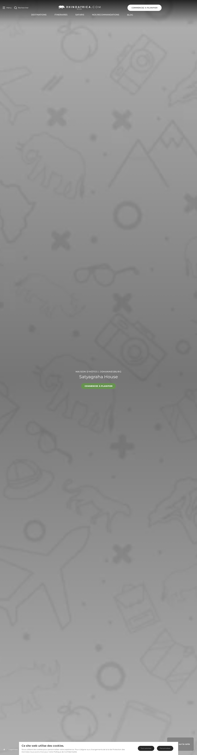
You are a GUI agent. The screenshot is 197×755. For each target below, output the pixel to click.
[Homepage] (4, 749)
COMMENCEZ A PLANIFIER (177, 8)
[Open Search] (21, 7)
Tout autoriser (146, 748)
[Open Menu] (7, 7)
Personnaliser (165, 748)
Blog (147, 15)
